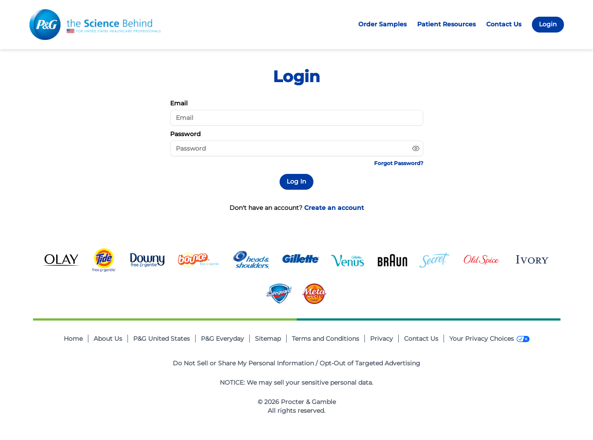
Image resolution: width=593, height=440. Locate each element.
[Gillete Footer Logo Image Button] (300, 260)
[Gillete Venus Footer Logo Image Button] (348, 260)
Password (185, 134)
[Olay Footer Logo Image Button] (61, 260)
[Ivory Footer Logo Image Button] (531, 260)
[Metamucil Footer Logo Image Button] (314, 293)
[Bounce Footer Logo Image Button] (198, 260)
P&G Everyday (222, 339)
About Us (108, 339)
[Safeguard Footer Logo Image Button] (278, 293)
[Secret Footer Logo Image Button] (434, 260)
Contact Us (503, 24)
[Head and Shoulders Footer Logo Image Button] (251, 260)
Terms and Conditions (325, 339)
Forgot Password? (398, 163)
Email (179, 103)
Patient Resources (446, 24)
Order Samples (382, 24)
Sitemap (268, 339)
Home (73, 339)
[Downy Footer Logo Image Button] (147, 259)
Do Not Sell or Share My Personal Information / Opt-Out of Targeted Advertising (296, 363)
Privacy (381, 339)
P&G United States (161, 339)
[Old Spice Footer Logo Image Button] (481, 260)
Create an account (334, 208)
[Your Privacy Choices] (489, 339)
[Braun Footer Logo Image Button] (392, 260)
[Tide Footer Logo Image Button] (104, 260)
